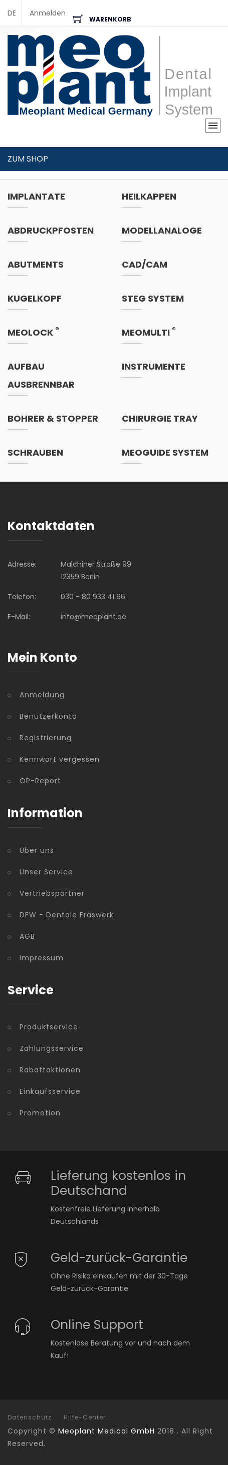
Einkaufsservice (50, 1091)
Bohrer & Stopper (53, 418)
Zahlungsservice (52, 1048)
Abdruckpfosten (51, 230)
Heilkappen (149, 196)
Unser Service (46, 872)
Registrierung (46, 738)
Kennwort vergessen (60, 759)
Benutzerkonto (48, 716)
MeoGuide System (165, 452)
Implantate (36, 196)
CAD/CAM (144, 264)
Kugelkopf (35, 298)
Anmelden (48, 13)
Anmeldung (42, 695)
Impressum (42, 958)
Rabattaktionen (50, 1070)
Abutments (36, 264)
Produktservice (49, 1027)
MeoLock (33, 332)
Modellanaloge (162, 230)
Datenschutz (30, 1417)
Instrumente (153, 366)
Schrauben (35, 452)
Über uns (37, 850)
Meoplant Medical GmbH (106, 1431)
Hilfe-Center (85, 1417)
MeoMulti (149, 332)
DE (12, 13)
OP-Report (40, 781)
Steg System (153, 298)
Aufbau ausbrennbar (41, 375)
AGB (27, 936)
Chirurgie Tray (160, 418)
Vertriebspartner (52, 893)
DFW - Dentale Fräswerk (67, 915)
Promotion (40, 1113)
